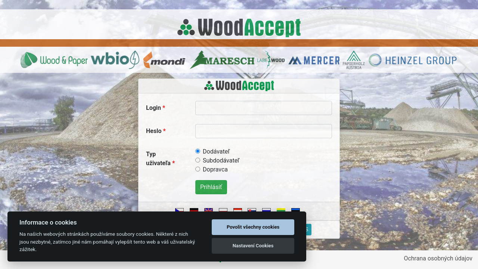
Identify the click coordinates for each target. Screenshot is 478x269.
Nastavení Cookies (253, 245)
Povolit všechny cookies (253, 227)
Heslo (153, 130)
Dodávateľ (216, 151)
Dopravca (215, 169)
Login (153, 107)
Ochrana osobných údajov (438, 258)
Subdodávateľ (221, 160)
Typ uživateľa (158, 159)
